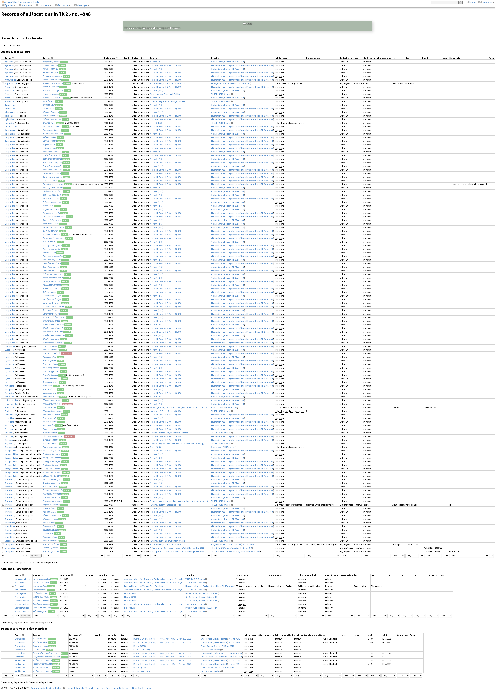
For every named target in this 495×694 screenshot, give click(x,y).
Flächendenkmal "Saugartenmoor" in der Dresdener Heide (235, 65)
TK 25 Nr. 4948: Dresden (220, 94)
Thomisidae (10, 522)
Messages (80, 5)
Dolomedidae (11, 126)
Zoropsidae (10, 544)
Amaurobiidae (11, 80)
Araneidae (9, 87)
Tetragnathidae (11, 450)
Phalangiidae (20, 582)
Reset (36, 555)
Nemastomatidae (22, 579)
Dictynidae (9, 123)
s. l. (51, 353)
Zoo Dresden (216, 447)
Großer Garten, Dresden (221, 61)
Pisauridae (9, 418)
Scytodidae (9, 443)
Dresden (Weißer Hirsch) (195, 608)
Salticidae (9, 425)
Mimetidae (9, 386)
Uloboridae (10, 540)
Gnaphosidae (10, 130)
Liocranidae (10, 346)
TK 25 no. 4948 (238, 61)
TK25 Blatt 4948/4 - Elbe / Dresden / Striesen (229, 551)
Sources (24, 5)
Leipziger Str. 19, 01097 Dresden (224, 83)
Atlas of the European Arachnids (20, 2)
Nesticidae (9, 396)
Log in (471, 2)
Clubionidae (10, 112)
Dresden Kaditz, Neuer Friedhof (214, 639)
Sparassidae (10, 447)
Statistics (61, 5)
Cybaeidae (9, 119)
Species (7, 5)
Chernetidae (20, 639)
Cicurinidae (10, 105)
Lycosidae (9, 349)
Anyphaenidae (11, 83)
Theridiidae (9, 479)
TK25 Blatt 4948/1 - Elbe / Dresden (225, 548)
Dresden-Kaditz (217, 407)
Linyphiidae (10, 144)
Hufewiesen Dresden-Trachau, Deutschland (203, 586)
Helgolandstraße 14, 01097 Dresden (226, 544)
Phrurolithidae (11, 414)
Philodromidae (11, 400)
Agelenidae (9, 61)
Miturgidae (9, 389)
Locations (42, 5)
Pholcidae (9, 407)
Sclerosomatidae (22, 600)
